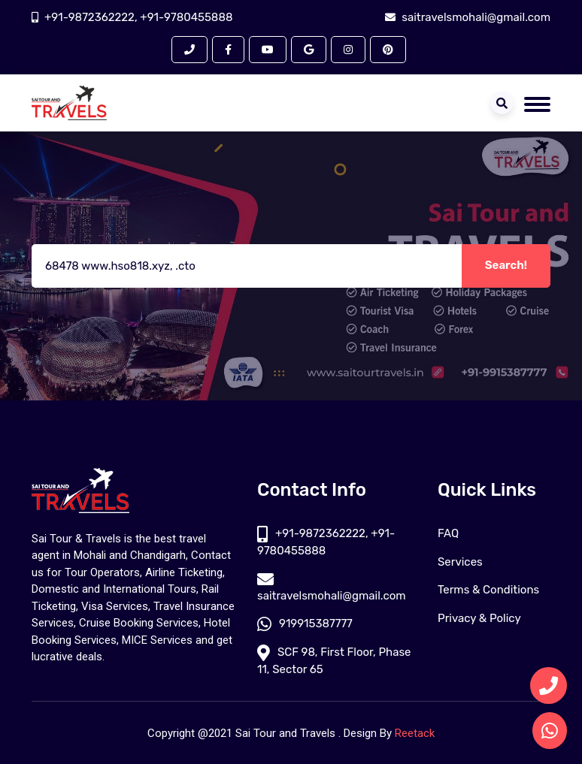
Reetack (415, 733)
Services (460, 562)
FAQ (448, 533)
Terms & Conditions (488, 589)
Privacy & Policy (479, 618)
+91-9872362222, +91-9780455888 (138, 17)
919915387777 (305, 623)
